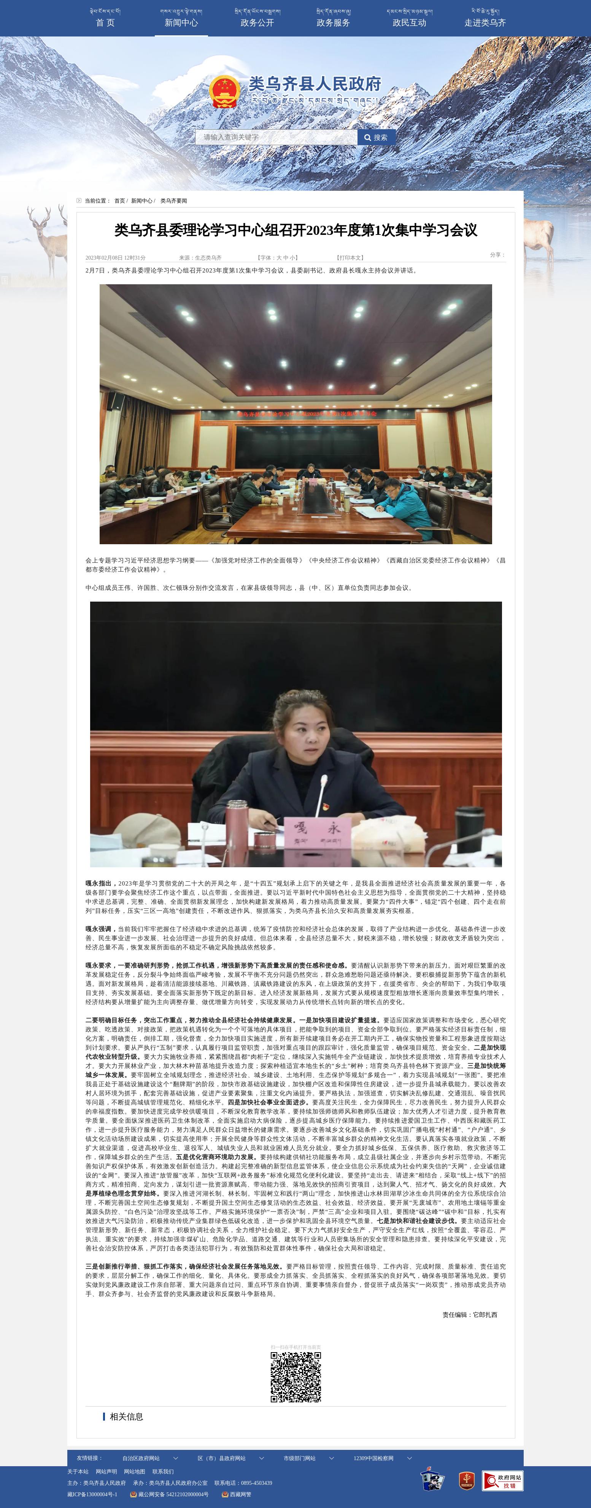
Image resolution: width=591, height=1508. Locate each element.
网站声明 (106, 1472)
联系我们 (163, 1472)
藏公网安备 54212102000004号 (173, 1494)
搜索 (381, 137)
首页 (119, 201)
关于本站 (78, 1472)
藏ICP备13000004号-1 (92, 1494)
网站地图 (134, 1472)
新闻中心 (142, 201)
